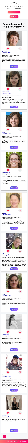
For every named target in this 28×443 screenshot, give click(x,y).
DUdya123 (4, 415)
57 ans (9, 133)
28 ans (9, 174)
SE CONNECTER (14, 16)
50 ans (9, 52)
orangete (4, 213)
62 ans (9, 376)
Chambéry (4, 52)
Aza (3, 253)
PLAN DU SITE (17, 441)
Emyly (3, 294)
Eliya (3, 375)
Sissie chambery (6, 172)
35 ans (9, 336)
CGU (11, 441)
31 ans (9, 295)
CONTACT (24, 441)
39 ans (9, 214)
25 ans (9, 93)
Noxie (3, 132)
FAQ (8, 441)
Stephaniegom (5, 334)
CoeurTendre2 (5, 91)
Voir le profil (14, 66)
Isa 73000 (4, 51)
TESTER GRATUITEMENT (14, 12)
